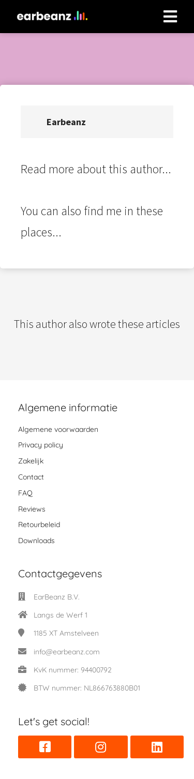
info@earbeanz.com (67, 651)
